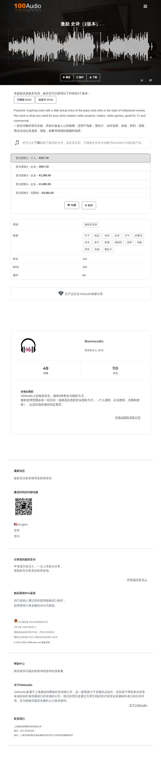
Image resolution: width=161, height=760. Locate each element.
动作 (107, 235)
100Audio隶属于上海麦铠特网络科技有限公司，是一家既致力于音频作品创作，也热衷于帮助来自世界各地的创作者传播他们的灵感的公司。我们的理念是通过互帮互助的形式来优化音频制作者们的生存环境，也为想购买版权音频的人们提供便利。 (79, 696)
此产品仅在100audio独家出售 (84, 294)
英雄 (97, 249)
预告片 (108, 249)
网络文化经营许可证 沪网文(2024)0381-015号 (36, 637)
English (21, 524)
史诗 (117, 235)
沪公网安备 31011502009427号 (33, 622)
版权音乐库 (91, 224)
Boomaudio (94, 341)
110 (115, 368)
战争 (129, 242)
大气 (127, 235)
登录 (17, 530)
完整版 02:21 (24, 99)
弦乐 (87, 242)
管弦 (87, 249)
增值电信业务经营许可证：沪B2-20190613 (34, 632)
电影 (139, 242)
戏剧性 (118, 242)
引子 (87, 235)
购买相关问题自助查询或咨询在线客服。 (40, 671)
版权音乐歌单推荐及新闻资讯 (33, 478)
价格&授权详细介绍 (127, 417)
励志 (97, 235)
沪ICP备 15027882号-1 (25, 627)
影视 (107, 242)
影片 (97, 242)
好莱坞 (138, 235)
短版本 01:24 (45, 99)
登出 (17, 536)
